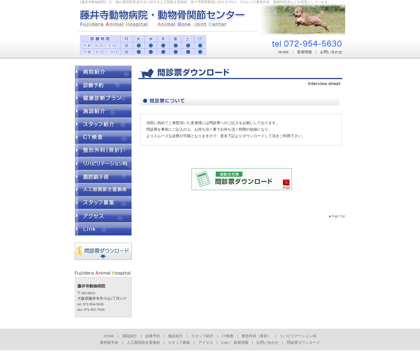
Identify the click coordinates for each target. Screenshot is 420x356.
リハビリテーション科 (297, 336)
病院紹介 (129, 336)
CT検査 (228, 336)
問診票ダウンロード (303, 343)
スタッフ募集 (179, 343)
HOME (283, 52)
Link (224, 343)
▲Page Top (336, 216)
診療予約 (152, 336)
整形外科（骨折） (256, 336)
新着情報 (304, 52)
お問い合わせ (331, 52)
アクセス (205, 343)
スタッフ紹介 (202, 336)
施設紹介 (175, 336)
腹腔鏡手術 (109, 343)
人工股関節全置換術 (143, 343)
